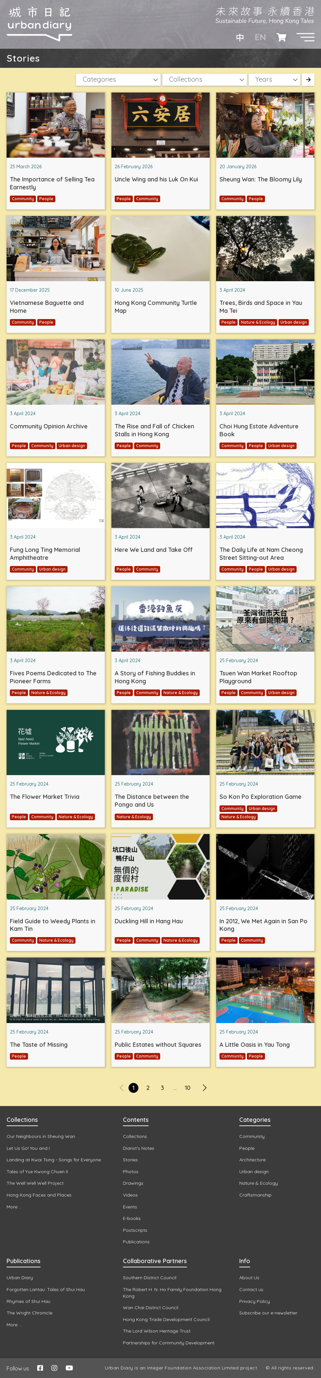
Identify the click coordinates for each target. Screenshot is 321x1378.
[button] (305, 37)
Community (23, 198)
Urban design (293, 322)
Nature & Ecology (258, 322)
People (46, 198)
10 (187, 1088)
